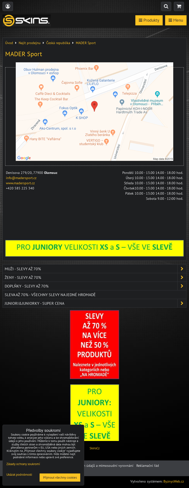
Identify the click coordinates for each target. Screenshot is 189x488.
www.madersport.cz (20, 183)
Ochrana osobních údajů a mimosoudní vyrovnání (95, 465)
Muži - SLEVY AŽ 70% (95, 269)
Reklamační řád (147, 465)
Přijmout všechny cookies (60, 477)
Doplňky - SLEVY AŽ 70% (95, 286)
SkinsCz (95, 448)
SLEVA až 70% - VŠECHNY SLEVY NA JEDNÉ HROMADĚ (50, 294)
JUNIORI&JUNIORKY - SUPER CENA (95, 303)
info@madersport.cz (21, 178)
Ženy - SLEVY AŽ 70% (95, 277)
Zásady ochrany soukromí (23, 464)
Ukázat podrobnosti (19, 475)
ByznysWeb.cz (173, 481)
